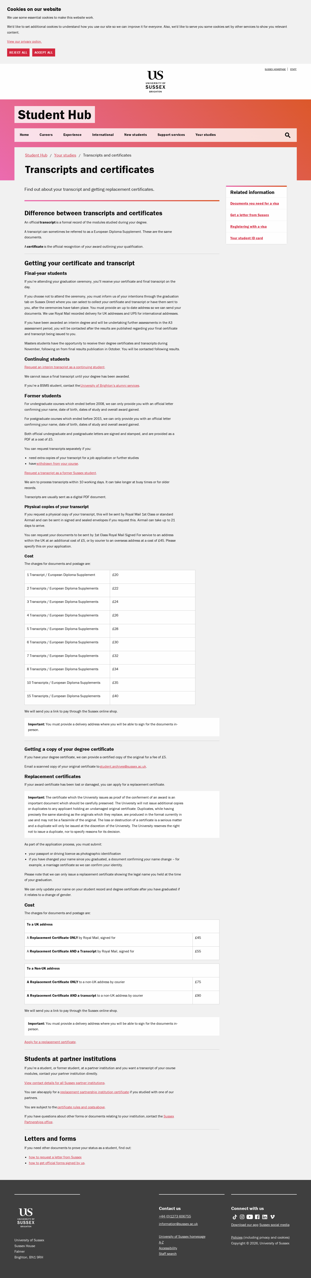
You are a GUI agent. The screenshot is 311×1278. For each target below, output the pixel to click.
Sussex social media (274, 1224)
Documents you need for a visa (254, 203)
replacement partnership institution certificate (94, 1092)
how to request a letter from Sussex (55, 1157)
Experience (72, 134)
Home (24, 134)
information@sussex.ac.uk (178, 1224)
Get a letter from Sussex (249, 215)
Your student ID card (246, 238)
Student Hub (54, 114)
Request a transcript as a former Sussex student (60, 473)
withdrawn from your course (57, 463)
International (103, 134)
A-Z (161, 1242)
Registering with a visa (248, 226)
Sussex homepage (275, 69)
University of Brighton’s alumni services (109, 385)
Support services (171, 134)
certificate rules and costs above (81, 1107)
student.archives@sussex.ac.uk (123, 766)
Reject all (18, 52)
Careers (46, 134)
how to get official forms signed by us (56, 1163)
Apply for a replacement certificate (50, 1042)
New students (135, 134)
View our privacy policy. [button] (24, 41)
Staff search (168, 1253)
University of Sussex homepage (182, 1236)
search (287, 135)
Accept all (43, 52)
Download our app (245, 1224)
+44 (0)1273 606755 (175, 1216)
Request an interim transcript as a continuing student (64, 367)
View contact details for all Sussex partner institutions (64, 1083)
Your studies (206, 134)
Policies (237, 1237)
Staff (293, 69)
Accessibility (168, 1248)
